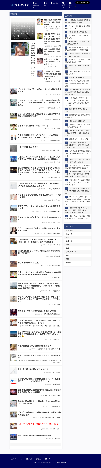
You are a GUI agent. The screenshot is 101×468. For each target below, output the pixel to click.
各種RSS (63, 5)
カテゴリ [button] (54, 3)
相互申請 (70, 5)
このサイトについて (36, 5)
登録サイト (46, 5)
